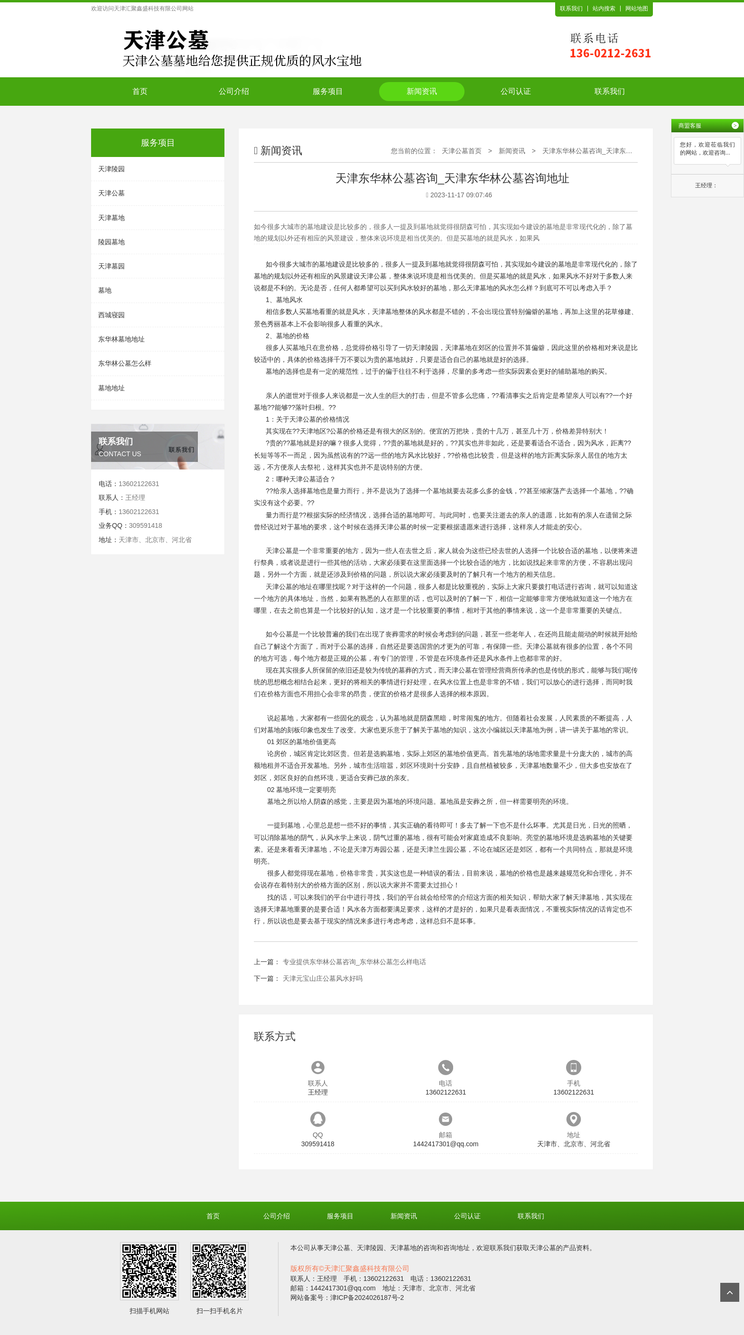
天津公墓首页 (462, 151)
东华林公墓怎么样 (124, 363)
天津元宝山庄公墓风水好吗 (323, 978)
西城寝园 (111, 315)
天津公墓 (111, 193)
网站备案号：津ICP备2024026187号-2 (347, 1297)
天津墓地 (111, 217)
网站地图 (636, 8)
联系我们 (571, 8)
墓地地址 (111, 388)
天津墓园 (111, 266)
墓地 (105, 290)
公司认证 (516, 91)
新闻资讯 (422, 91)
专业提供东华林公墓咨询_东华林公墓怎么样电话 (354, 962)
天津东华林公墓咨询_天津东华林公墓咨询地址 (610, 151)
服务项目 (328, 91)
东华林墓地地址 (121, 339)
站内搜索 (604, 8)
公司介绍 (234, 91)
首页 (140, 91)
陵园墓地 (111, 242)
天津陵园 (111, 169)
